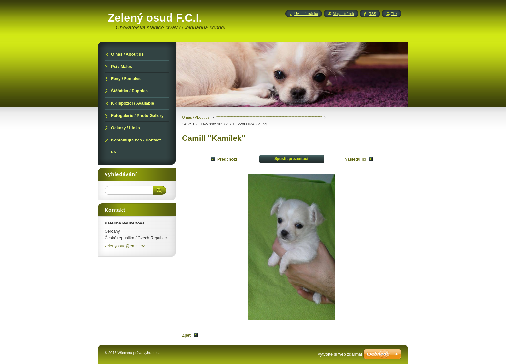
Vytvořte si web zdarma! (340, 354)
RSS (372, 14)
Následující (355, 159)
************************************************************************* (269, 117)
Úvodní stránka (306, 14)
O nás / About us (195, 117)
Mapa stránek (343, 14)
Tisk (394, 14)
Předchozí (227, 159)
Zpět (186, 335)
